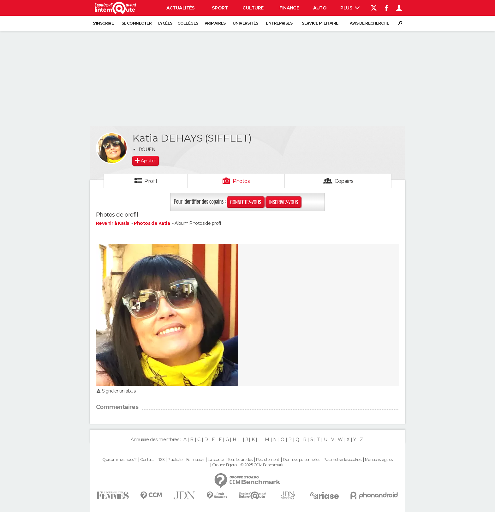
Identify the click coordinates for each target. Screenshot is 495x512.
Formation (195, 459)
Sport (220, 8)
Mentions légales (379, 459)
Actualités (180, 8)
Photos (241, 181)
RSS (161, 459)
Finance (289, 8)
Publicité (175, 459)
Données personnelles (301, 459)
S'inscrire (103, 23)
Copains (344, 181)
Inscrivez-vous (283, 202)
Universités (245, 23)
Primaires (215, 23)
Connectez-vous (245, 202)
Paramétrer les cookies (342, 459)
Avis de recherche (369, 23)
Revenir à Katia (113, 223)
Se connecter (137, 23)
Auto (320, 8)
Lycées (165, 23)
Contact (147, 459)
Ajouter (148, 161)
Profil (150, 181)
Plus (350, 8)
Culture (252, 8)
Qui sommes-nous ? (119, 459)
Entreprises (279, 23)
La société (216, 459)
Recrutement (267, 459)
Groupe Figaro (224, 465)
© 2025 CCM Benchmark (261, 465)
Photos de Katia (152, 223)
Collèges (187, 23)
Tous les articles (240, 459)
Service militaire (320, 23)
